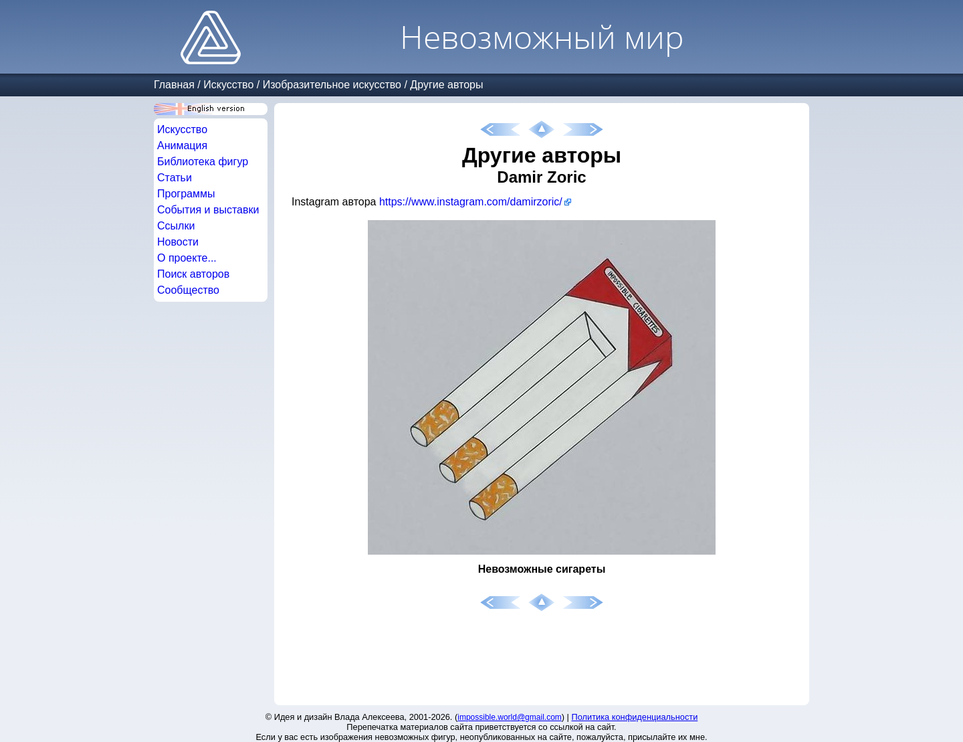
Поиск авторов (193, 274)
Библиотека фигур (202, 161)
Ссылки (176, 225)
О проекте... (187, 258)
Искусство (228, 84)
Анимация (182, 145)
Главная (174, 84)
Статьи (174, 177)
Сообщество (188, 290)
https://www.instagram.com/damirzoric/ (470, 201)
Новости (178, 242)
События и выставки (208, 209)
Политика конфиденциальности (635, 717)
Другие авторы (446, 84)
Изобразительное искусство (332, 84)
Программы (186, 193)
